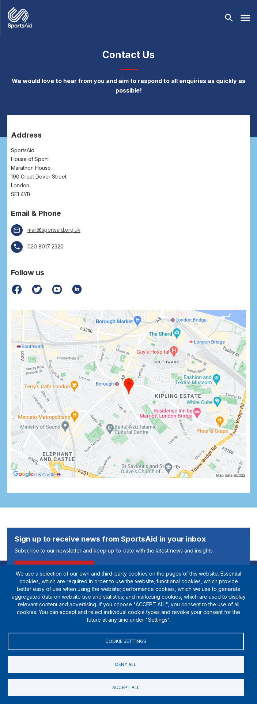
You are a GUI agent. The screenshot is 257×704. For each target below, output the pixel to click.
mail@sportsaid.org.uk (53, 229)
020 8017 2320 (45, 246)
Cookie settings (125, 641)
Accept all (126, 687)
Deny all (125, 664)
